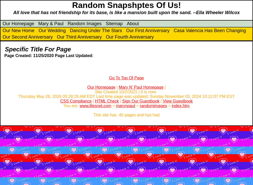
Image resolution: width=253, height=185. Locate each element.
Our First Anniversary (148, 30)
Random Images (85, 23)
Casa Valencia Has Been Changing (210, 30)
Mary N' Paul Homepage (141, 87)
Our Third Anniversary (79, 37)
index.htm (180, 106)
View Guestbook (178, 101)
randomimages (153, 106)
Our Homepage (18, 23)
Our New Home (18, 30)
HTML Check (107, 101)
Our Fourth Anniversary (130, 37)
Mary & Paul (51, 23)
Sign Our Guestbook (140, 101)
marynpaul (125, 106)
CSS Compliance (76, 101)
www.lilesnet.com (95, 106)
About (133, 23)
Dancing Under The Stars (96, 30)
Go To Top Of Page (126, 78)
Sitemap (114, 23)
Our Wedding (52, 30)
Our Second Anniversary (28, 37)
